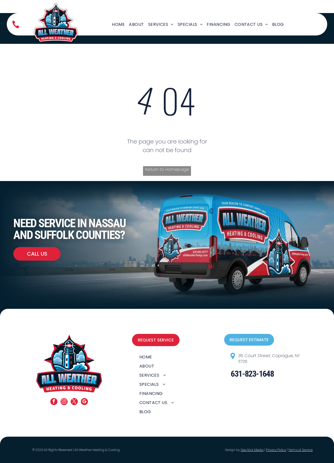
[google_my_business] (84, 402)
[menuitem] (118, 24)
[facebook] (53, 402)
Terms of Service (300, 450)
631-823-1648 (252, 374)
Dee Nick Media (252, 450)
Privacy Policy (276, 450)
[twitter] (74, 402)
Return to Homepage (167, 169)
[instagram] (64, 402)
